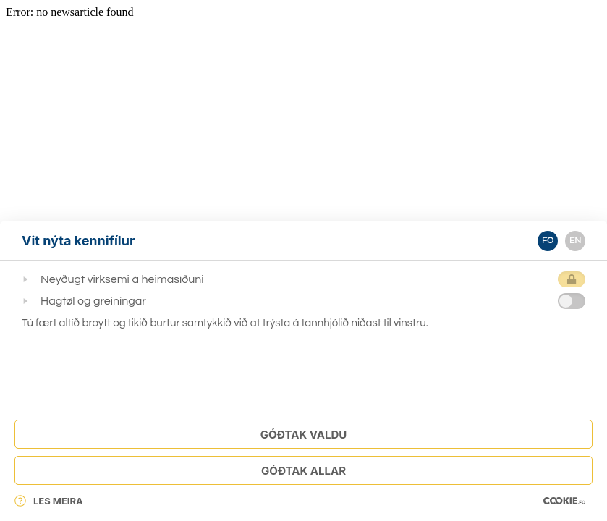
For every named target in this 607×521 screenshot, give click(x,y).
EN (575, 240)
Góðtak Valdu (303, 434)
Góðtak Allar (303, 471)
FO (547, 240)
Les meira (48, 501)
